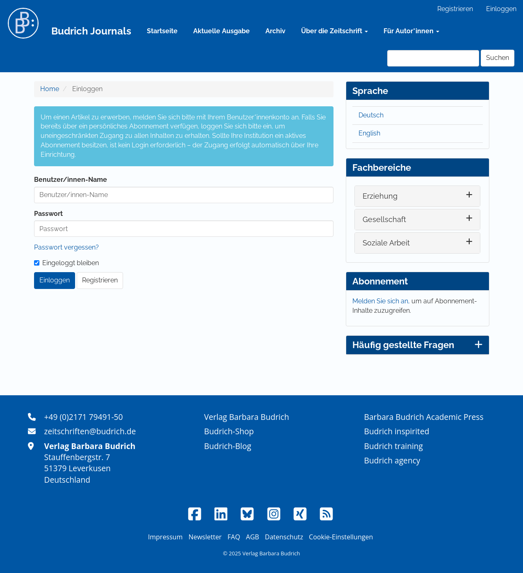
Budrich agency (392, 460)
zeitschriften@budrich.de (90, 431)
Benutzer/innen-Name (70, 179)
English (369, 133)
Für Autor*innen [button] (411, 31)
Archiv (275, 31)
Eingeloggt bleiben (66, 263)
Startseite (162, 31)
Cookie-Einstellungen (341, 536)
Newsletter (205, 536)
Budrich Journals (91, 31)
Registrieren (455, 9)
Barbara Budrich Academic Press (424, 416)
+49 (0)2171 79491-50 (83, 416)
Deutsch (371, 115)
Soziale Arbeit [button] (386, 242)
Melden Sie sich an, (381, 301)
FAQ (234, 536)
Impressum (165, 536)
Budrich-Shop (229, 431)
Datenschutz (284, 536)
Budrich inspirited (396, 431)
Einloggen (501, 9)
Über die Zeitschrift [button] (334, 31)
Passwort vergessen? (66, 247)
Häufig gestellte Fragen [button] (417, 344)
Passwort (48, 214)
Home (49, 89)
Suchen (497, 58)
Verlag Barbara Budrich (246, 416)
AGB (252, 536)
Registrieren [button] (100, 280)
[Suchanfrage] (433, 58)
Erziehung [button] (380, 196)
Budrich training (393, 446)
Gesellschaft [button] (384, 219)
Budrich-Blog (227, 446)
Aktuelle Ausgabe (221, 31)
